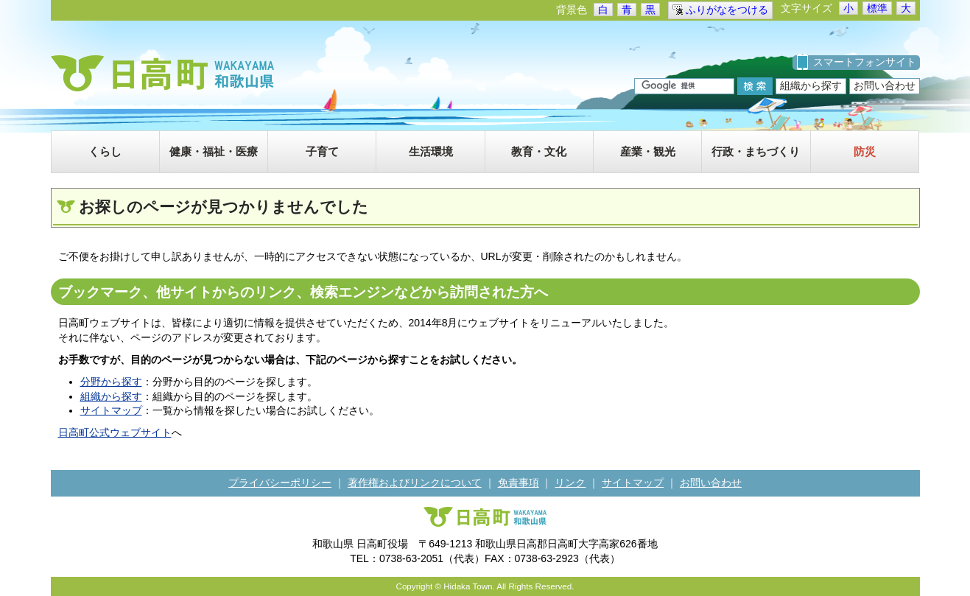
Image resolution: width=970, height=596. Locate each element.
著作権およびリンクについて (415, 482)
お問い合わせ (884, 85)
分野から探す (111, 382)
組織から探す (811, 85)
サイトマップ (111, 410)
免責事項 (518, 482)
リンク (570, 482)
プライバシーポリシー (279, 482)
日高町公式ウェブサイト (115, 432)
